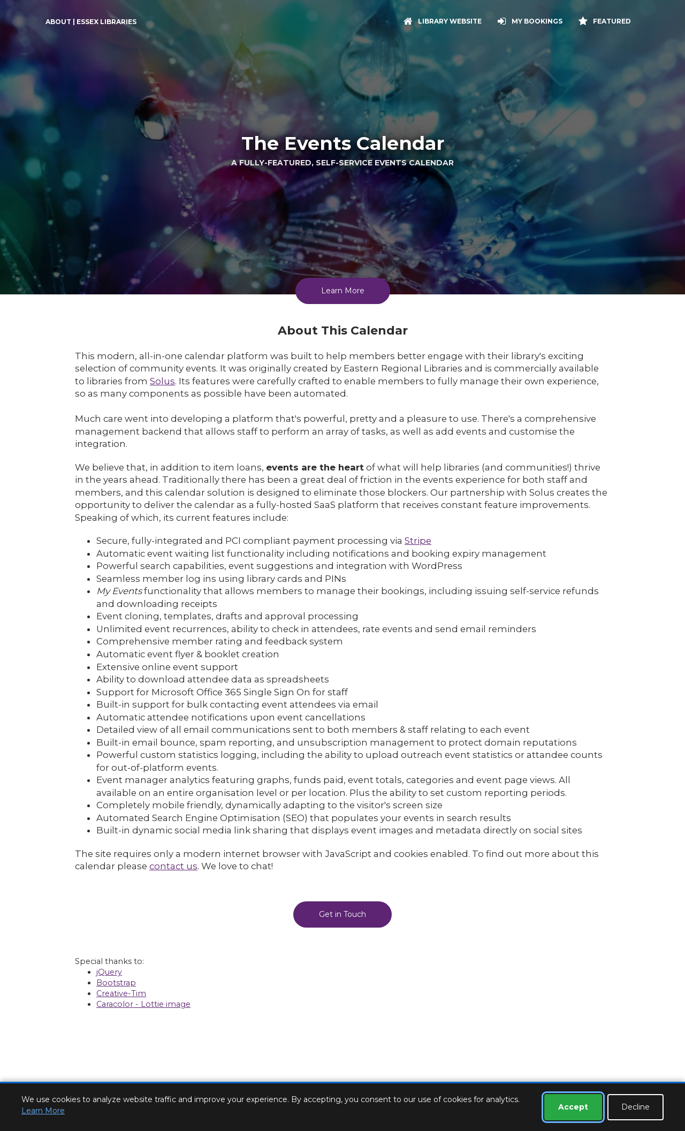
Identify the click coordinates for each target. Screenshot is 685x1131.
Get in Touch (342, 914)
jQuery (109, 972)
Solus (162, 381)
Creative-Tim (121, 993)
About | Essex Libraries (90, 22)
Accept (573, 1107)
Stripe (418, 540)
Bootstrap (116, 983)
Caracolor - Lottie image (143, 1004)
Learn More (342, 290)
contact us (173, 866)
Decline (635, 1107)
